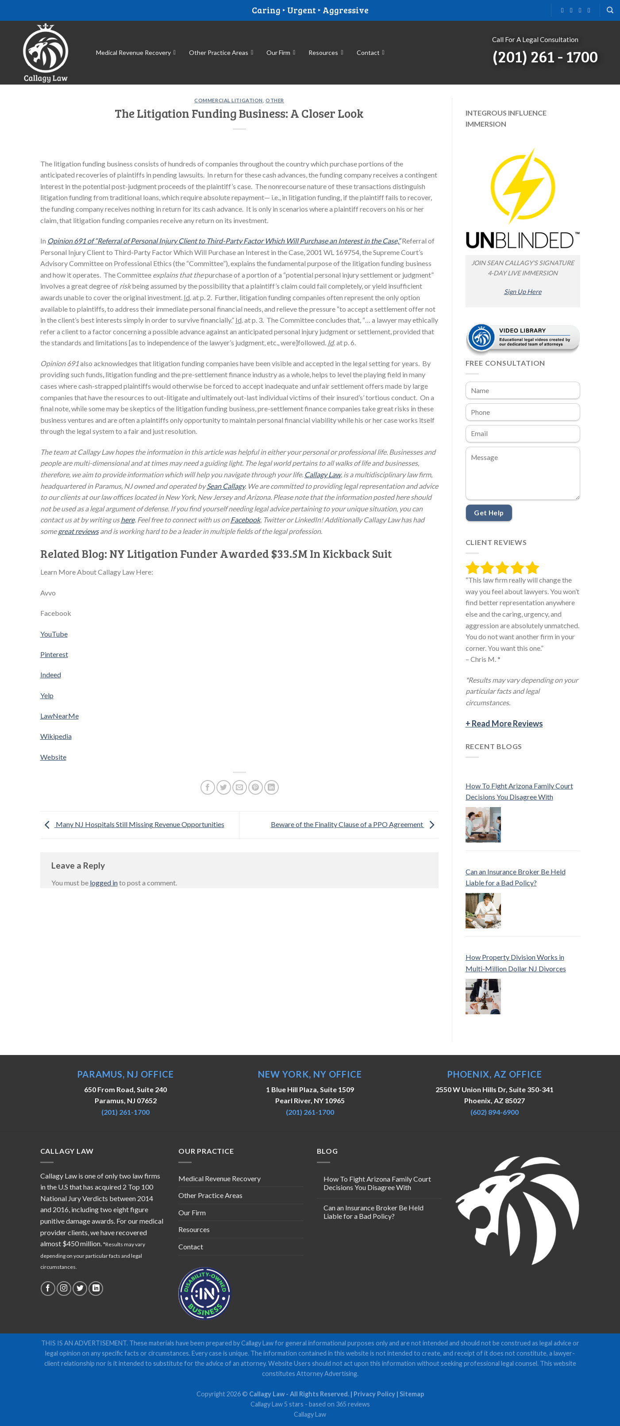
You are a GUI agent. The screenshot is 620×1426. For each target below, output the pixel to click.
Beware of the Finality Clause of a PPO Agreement (355, 824)
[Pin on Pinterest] (255, 787)
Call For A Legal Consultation (535, 39)
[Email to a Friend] (239, 787)
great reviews (78, 531)
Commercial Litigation (228, 100)
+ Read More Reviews (504, 723)
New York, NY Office (310, 1074)
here (128, 519)
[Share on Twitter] (223, 787)
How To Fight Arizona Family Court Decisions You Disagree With (519, 791)
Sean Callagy (226, 486)
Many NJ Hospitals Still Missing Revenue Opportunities (132, 824)
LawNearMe (59, 715)
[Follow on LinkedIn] (96, 1288)
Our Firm (280, 52)
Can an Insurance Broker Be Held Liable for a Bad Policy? (516, 877)
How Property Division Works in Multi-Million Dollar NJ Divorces (516, 963)
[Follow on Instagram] (64, 1288)
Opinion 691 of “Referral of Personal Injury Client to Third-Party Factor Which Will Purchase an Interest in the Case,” (223, 240)
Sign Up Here (523, 291)
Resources (325, 52)
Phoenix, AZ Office (494, 1074)
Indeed (50, 674)
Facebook (245, 519)
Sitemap (412, 1394)
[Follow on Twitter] (80, 1288)
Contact (371, 52)
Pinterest (54, 654)
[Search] (610, 10)
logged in (104, 882)
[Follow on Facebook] (48, 1288)
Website (53, 757)
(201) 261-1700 (125, 1112)
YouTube (54, 634)
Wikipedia (56, 736)
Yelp (47, 695)
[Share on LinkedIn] (271, 787)
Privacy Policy (375, 1394)
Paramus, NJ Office (125, 1074)
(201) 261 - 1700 (545, 56)
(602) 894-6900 (494, 1112)
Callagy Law (322, 474)
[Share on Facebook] (207, 787)
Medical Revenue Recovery (136, 52)
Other (275, 100)
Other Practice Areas (221, 52)
